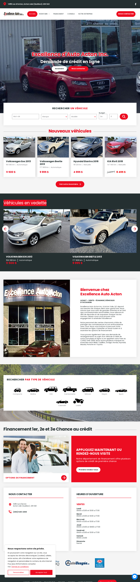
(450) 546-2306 (20, 514)
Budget (109, 115)
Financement (58, 14)
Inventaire (43, 14)
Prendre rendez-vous (88, 471)
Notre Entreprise (85, 14)
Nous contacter (126, 14)
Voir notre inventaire (68, 184)
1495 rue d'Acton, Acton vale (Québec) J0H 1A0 (29, 4)
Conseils (71, 14)
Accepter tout (41, 572)
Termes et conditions (20, 567)
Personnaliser (18, 572)
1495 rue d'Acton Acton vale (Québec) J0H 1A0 (25, 507)
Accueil (32, 14)
